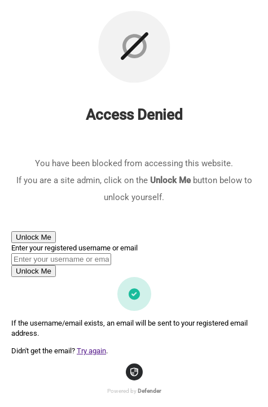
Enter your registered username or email (74, 248)
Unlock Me (33, 237)
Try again (91, 351)
